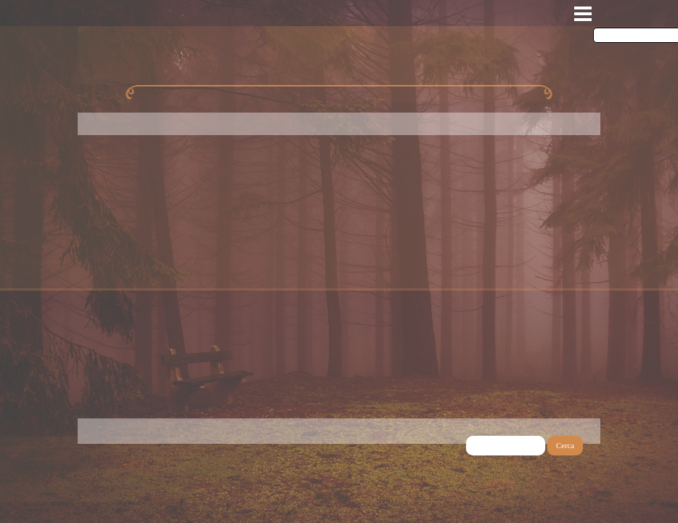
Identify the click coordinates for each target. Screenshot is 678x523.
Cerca (565, 446)
